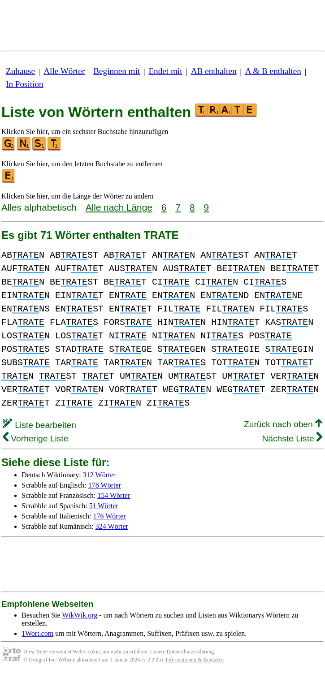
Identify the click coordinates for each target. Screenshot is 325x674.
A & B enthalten (273, 71)
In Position (24, 84)
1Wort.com (37, 633)
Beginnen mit (116, 71)
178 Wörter (104, 485)
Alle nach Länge (119, 207)
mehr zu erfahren (129, 651)
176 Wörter (109, 516)
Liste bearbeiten (39, 425)
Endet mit (165, 71)
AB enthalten (214, 71)
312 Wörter (99, 475)
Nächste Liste (292, 438)
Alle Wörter (64, 71)
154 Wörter (113, 495)
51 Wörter (103, 506)
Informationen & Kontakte (194, 660)
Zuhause (20, 71)
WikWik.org (79, 615)
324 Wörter (111, 526)
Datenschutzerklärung (190, 651)
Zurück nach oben (283, 424)
